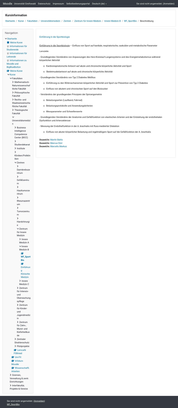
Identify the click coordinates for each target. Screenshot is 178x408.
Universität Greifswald (25, 3)
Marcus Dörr (56, 143)
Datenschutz (44, 3)
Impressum (58, 3)
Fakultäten (32, 21)
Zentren (67, 21)
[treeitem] (18, 214)
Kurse (21, 21)
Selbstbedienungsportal (78, 3)
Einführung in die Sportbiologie (55, 37)
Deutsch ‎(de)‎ (98, 3)
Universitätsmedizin (50, 21)
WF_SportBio (130, 21)
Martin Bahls (56, 139)
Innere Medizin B (112, 21)
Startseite (10, 21)
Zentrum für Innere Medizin (87, 21)
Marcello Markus (58, 146)
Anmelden (169, 3)
